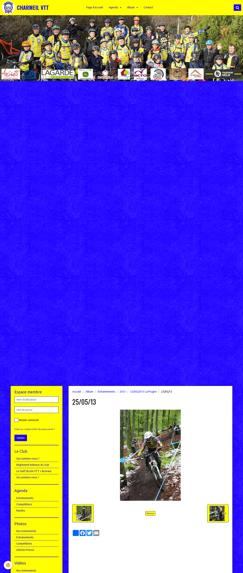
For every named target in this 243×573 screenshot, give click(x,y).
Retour (150, 513)
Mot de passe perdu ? (44, 429)
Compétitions (24, 504)
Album (131, 7)
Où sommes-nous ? (27, 477)
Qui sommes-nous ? (27, 458)
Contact (148, 7)
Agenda (113, 7)
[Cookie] (8, 565)
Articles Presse (25, 549)
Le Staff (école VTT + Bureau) (33, 471)
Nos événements (26, 531)
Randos (20, 510)
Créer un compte (23, 429)
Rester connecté (26, 420)
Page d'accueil (94, 7)
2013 (123, 391)
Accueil (76, 391)
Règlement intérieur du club (32, 464)
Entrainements (106, 391)
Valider (21, 437)
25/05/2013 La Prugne (143, 391)
